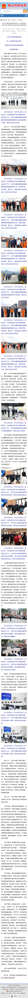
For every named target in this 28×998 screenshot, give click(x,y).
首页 (2, 15)
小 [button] (24, 31)
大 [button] (21, 31)
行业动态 (20, 20)
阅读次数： (13, 31)
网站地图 (23, 993)
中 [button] (23, 31)
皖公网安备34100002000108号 (14, 991)
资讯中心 (14, 20)
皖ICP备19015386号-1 (20, 989)
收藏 (15, 33)
